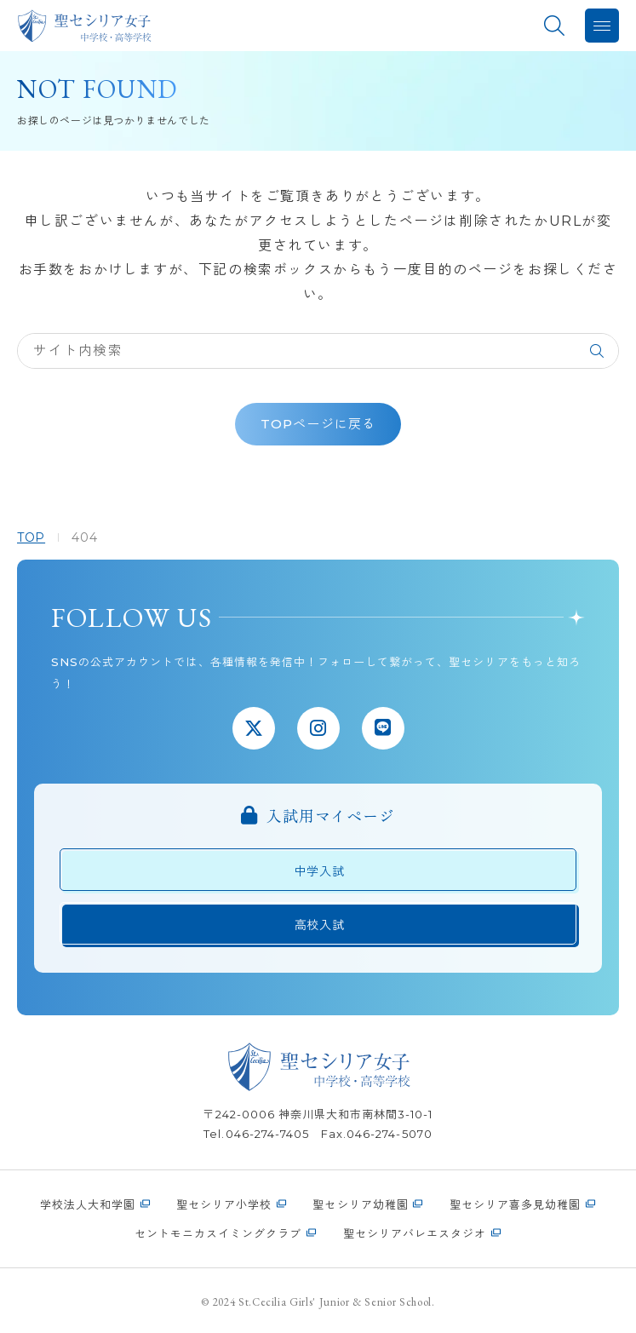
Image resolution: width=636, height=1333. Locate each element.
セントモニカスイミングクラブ (218, 1233)
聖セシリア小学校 (224, 1204)
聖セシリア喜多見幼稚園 (515, 1204)
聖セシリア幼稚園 (360, 1204)
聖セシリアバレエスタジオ (414, 1233)
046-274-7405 (267, 1134)
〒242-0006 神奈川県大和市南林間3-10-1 (318, 1114)
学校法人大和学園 (87, 1204)
